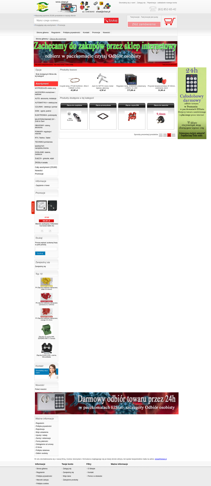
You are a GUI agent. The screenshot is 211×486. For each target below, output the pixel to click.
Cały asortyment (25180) (46, 167)
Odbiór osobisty (42, 453)
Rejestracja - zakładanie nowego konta (162, 3)
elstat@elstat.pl (161, 459)
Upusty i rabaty (41, 435)
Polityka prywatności (44, 426)
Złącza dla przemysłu (57, 39)
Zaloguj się (141, 3)
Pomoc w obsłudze (95, 476)
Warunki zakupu (42, 480)
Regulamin (40, 423)
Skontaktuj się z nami (127, 3)
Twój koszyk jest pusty (169, 64)
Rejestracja (40, 429)
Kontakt (91, 472)
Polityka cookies (42, 484)
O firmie (39, 447)
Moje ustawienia (42, 432)
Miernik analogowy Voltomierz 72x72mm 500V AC (46, 225)
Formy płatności (42, 441)
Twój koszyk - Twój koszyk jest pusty (144, 17)
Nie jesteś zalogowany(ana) (44, 64)
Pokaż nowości (41, 389)
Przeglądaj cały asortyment (45, 25)
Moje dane (67, 476)
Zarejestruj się (40, 266)
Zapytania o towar (43, 185)
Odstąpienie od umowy (44, 444)
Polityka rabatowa (43, 450)
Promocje (61, 25)
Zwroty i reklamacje (43, 438)
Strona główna (41, 469)
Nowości (39, 170)
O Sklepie (91, 469)
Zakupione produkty (70, 480)
